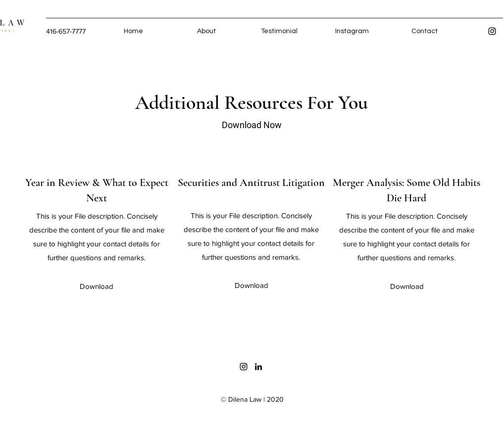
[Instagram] (492, 31)
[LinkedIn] (258, 367)
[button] (96, 286)
